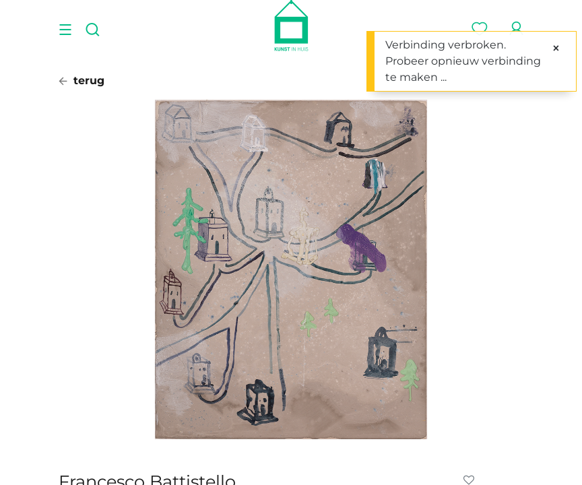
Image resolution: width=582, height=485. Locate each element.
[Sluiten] (556, 48)
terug (81, 80)
